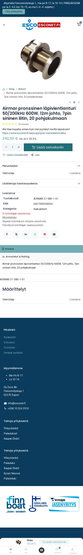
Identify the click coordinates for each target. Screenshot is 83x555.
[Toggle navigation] (4, 25)
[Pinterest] (45, 234)
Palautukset (10, 433)
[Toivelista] (57, 549)
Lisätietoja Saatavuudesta (19, 183)
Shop (12, 89)
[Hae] (26, 549)
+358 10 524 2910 (18, 408)
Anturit (22, 89)
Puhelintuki (10, 478)
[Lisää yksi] (19, 147)
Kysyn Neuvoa (12, 473)
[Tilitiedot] (72, 549)
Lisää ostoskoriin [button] (48, 147)
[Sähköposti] (54, 234)
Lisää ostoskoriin (54, 542)
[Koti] (10, 549)
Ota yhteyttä (13, 11)
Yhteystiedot (11, 428)
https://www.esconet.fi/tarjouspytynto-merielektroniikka (34, 133)
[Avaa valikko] (41, 550)
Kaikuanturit (40, 209)
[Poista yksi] (6, 147)
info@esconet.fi (17, 403)
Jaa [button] (35, 155)
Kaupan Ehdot (11, 438)
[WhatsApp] (35, 234)
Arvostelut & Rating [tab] (15, 256)
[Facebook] (7, 234)
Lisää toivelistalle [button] (15, 155)
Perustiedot (10, 166)
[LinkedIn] (26, 234)
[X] (16, 234)
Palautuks (9, 463)
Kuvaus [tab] (8, 248)
